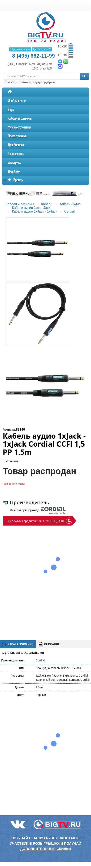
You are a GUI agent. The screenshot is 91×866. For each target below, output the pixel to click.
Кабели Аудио (70, 204)
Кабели (46, 204)
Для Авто (14, 171)
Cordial (69, 211)
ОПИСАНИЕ (49, 644)
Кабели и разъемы (20, 118)
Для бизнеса (16, 145)
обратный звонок (20, 49)
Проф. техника (17, 136)
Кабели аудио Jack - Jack (31, 207)
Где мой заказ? (41, 49)
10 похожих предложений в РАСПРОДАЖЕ (36, 521)
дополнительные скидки (45, 849)
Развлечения (16, 154)
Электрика (14, 162)
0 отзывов (11, 461)
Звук (11, 110)
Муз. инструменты (19, 127)
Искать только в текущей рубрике (30, 82)
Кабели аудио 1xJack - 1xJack (34, 211)
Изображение (17, 101)
